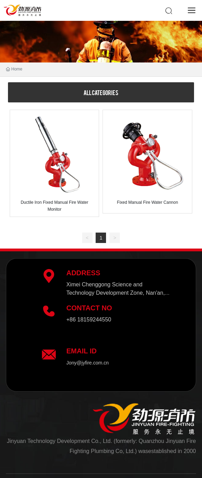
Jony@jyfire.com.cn (87, 363)
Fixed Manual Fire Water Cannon (147, 202)
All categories (101, 92)
